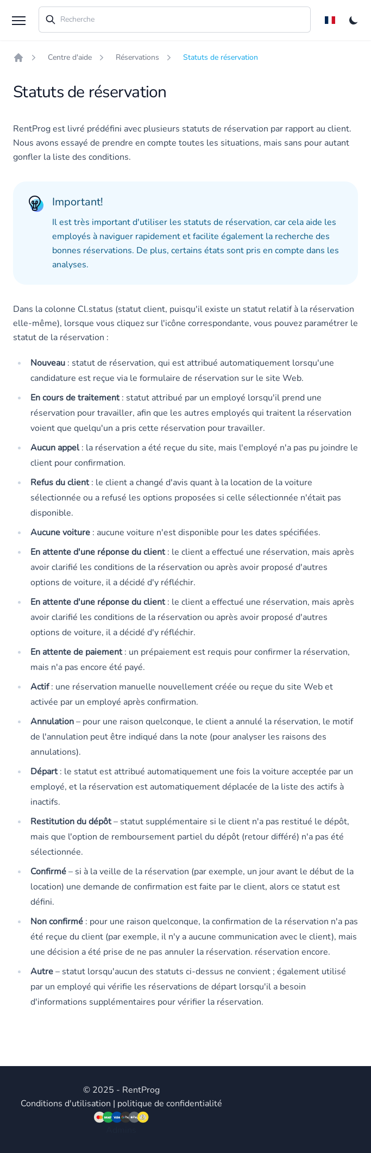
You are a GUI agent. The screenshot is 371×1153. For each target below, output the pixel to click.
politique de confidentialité (169, 1104)
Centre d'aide (70, 57)
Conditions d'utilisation (66, 1104)
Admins (121, 1130)
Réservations (137, 57)
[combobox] (175, 20)
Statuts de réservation (220, 57)
